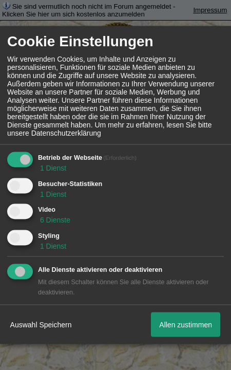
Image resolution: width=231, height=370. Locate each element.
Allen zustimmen (185, 324)
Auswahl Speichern (41, 324)
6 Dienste (54, 220)
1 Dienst (52, 167)
